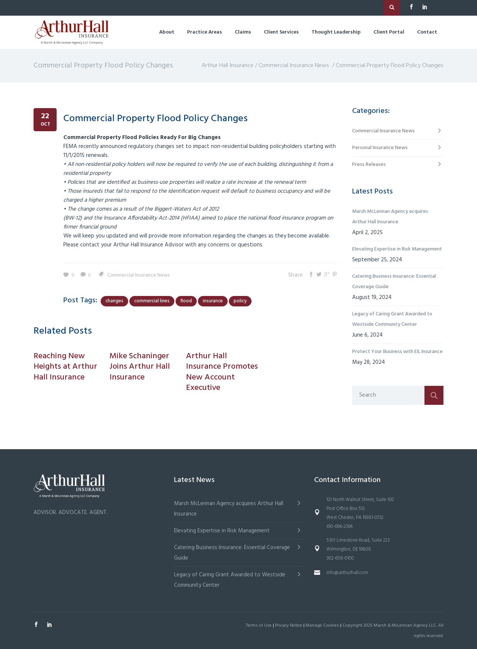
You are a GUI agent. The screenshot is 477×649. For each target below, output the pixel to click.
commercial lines (152, 301)
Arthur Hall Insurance (227, 65)
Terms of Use (259, 625)
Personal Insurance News (380, 148)
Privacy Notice (288, 625)
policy (240, 301)
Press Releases (369, 164)
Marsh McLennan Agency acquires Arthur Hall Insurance (390, 216)
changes (114, 301)
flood (186, 301)
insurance (213, 301)
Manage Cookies (322, 625)
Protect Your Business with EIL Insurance (397, 351)
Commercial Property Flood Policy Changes (155, 118)
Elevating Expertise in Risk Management (397, 249)
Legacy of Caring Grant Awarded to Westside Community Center (392, 319)
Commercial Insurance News (294, 65)
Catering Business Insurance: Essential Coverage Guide (394, 281)
